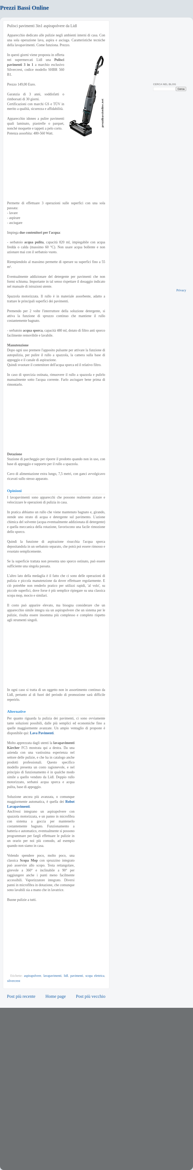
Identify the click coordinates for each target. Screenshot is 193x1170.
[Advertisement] (56, 168)
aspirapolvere (32, 976)
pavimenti (76, 976)
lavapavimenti (53, 976)
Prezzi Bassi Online (24, 7)
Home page (55, 996)
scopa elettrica (94, 976)
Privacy (181, 290)
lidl (66, 976)
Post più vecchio (90, 996)
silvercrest (13, 981)
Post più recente (21, 996)
